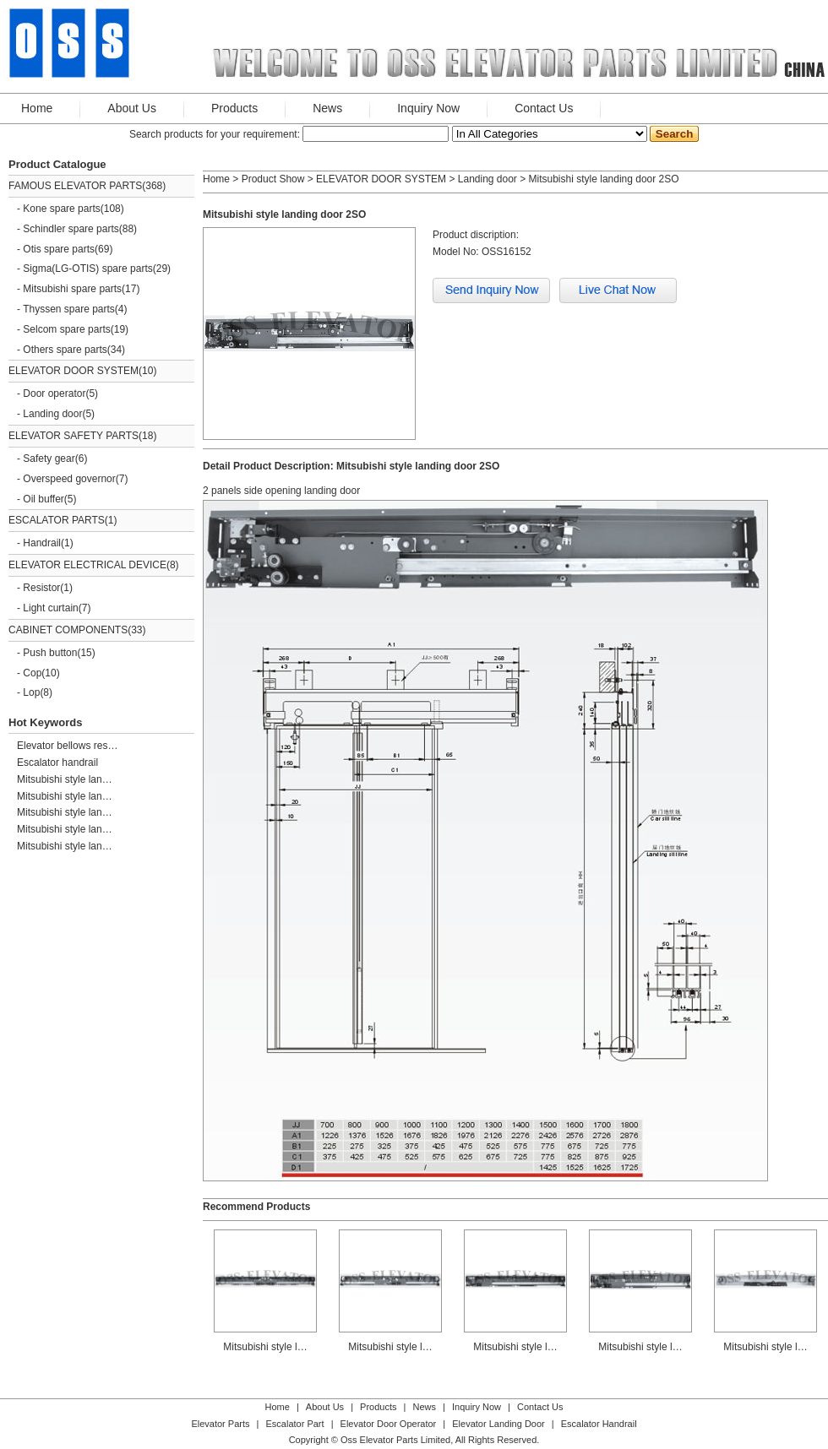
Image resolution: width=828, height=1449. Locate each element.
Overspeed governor (69, 479)
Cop (32, 673)
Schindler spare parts (70, 229)
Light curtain (50, 608)
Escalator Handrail (599, 1424)
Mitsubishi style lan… (64, 779)
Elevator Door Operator (388, 1424)
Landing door (52, 414)
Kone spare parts (61, 208)
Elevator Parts (220, 1424)
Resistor (41, 588)
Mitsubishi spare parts (72, 289)
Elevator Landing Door (498, 1424)
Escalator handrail (57, 762)
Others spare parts (64, 349)
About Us (131, 108)
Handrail (42, 543)
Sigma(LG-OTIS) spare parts (87, 268)
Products (234, 108)
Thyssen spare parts (69, 309)
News (327, 108)
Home (36, 108)
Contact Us (544, 108)
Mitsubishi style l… (265, 1240)
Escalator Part (294, 1424)
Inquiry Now (428, 108)
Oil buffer (43, 499)
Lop (31, 692)
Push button (50, 653)
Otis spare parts (59, 249)
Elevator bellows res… (67, 746)
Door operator (54, 393)
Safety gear (48, 458)
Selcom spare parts (66, 329)
